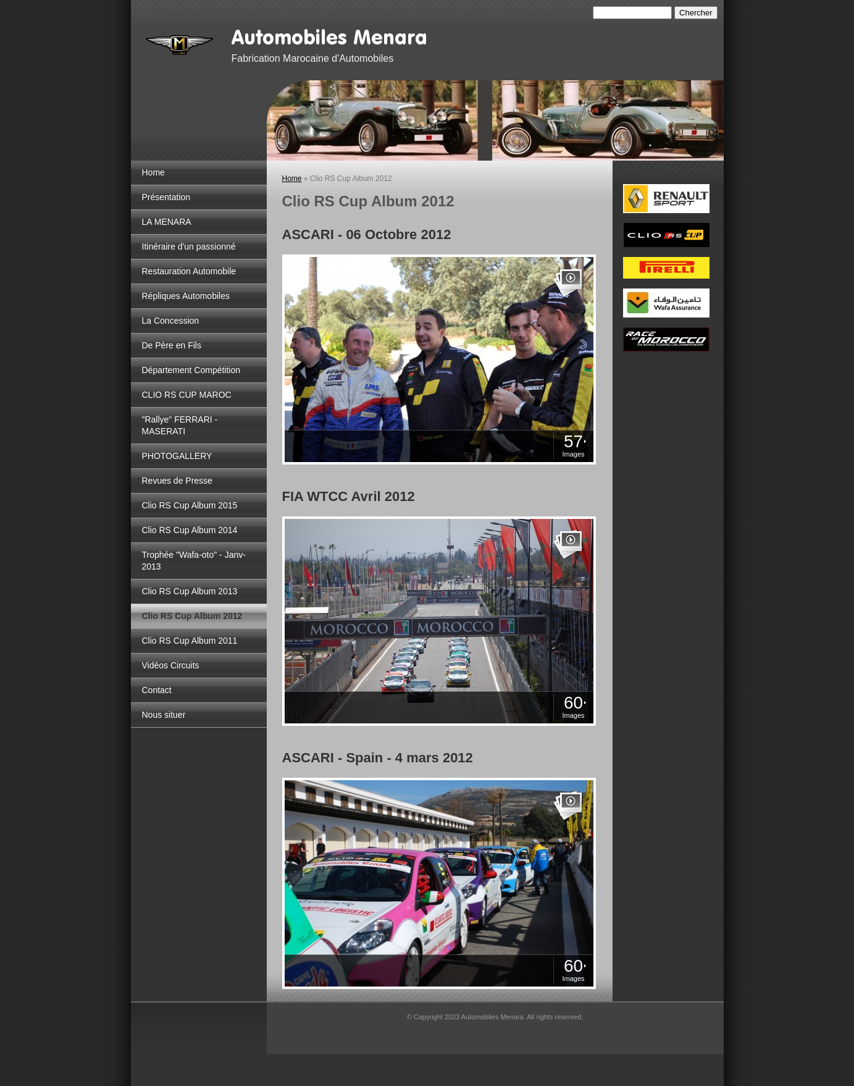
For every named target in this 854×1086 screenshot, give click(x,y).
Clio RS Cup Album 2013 (190, 591)
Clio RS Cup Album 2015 (190, 505)
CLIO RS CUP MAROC (187, 395)
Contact (157, 690)
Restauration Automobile (189, 271)
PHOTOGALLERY (177, 456)
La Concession (170, 321)
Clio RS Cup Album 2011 (190, 641)
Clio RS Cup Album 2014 (190, 530)
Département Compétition (191, 370)
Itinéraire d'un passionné (189, 246)
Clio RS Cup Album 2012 (192, 616)
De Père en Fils (171, 345)
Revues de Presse (177, 481)
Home (153, 172)
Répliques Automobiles (186, 296)
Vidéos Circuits (170, 665)
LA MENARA (166, 222)
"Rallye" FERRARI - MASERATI (180, 425)
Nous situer (164, 715)
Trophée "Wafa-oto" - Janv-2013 (194, 560)
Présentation (166, 197)
